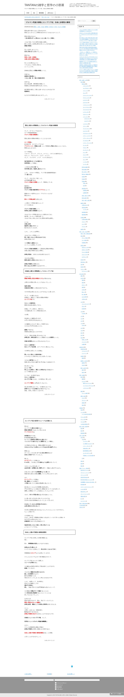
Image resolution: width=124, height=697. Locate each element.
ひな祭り (84, 313)
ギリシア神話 (85, 238)
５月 (82, 318)
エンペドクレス (86, 107)
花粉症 (83, 402)
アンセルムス (86, 140)
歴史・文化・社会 (39, 26)
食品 (83, 405)
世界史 (46, 26)
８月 (82, 328)
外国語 (80, 408)
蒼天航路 (82, 484)
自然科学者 (83, 349)
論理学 (82, 229)
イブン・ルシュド (87, 138)
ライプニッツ (86, 157)
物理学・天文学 (84, 361)
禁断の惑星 (83, 496)
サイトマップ (60, 684)
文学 (82, 437)
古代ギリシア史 (85, 247)
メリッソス (85, 90)
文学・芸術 (81, 435)
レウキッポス (86, 112)
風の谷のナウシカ (84, 470)
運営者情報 (41, 13)
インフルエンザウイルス (88, 385)
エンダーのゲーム (87, 453)
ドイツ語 (82, 412)
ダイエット (84, 400)
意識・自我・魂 (85, 195)
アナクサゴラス (86, 109)
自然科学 (81, 347)
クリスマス (84, 342)
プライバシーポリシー (61, 682)
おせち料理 (84, 296)
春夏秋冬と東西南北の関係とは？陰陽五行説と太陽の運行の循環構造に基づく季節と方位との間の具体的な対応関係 (88, 66)
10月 (82, 333)
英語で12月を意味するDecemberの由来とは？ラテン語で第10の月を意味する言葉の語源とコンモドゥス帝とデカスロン (88, 49)
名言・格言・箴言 (85, 200)
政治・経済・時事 (83, 426)
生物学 (82, 356)
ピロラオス (85, 102)
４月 (82, 316)
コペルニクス (85, 351)
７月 (82, 323)
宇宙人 (84, 183)
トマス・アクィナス (87, 142)
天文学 (83, 365)
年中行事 (81, 274)
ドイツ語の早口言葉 (86, 414)
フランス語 (83, 417)
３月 (82, 311)
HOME (27, 13)
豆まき (83, 306)
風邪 (82, 391)
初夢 (83, 287)
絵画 (82, 463)
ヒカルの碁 (83, 489)
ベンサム (85, 209)
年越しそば (84, 339)
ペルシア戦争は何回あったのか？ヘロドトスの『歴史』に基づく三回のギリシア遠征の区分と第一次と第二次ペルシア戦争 (88, 44)
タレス (84, 93)
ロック (84, 152)
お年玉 (83, 289)
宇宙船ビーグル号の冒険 (88, 455)
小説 (83, 439)
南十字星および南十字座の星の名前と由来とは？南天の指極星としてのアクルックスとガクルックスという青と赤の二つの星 (88, 39)
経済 (82, 430)
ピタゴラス (85, 100)
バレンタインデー (85, 304)
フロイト (84, 221)
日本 (82, 264)
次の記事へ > (71, 674)
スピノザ (85, 154)
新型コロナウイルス (87, 383)
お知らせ (81, 507)
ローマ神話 (84, 240)
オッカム (85, 145)
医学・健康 (81, 375)
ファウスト (85, 441)
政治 (82, 428)
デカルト (85, 147)
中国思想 (85, 190)
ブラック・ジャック (85, 472)
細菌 (83, 379)
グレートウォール (84, 494)
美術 (82, 461)
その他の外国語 (84, 424)
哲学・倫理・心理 (83, 80)
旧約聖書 (84, 212)
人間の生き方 (85, 205)
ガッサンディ (86, 150)
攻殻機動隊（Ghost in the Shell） (88, 482)
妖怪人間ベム (83, 491)
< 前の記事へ (28, 674)
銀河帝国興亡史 (86, 450)
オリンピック (85, 271)
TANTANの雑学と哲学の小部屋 (44, 5)
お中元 (83, 325)
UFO (84, 185)
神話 (82, 236)
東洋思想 (84, 188)
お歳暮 (83, 344)
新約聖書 (84, 214)
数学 (83, 370)
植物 (83, 358)
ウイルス (84, 381)
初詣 (83, 282)
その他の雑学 (82, 505)
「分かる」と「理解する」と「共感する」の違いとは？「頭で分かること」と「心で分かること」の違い (88, 54)
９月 (82, 330)
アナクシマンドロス (87, 95)
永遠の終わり (86, 448)
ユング (83, 224)
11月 (82, 335)
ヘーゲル (85, 161)
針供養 (83, 308)
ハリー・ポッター (87, 446)
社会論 (83, 179)
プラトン (85, 126)
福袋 (83, 280)
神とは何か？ (85, 171)
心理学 (82, 217)
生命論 (83, 176)
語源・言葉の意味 (83, 503)
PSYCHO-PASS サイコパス (86, 479)
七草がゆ (84, 299)
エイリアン (83, 501)
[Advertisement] (49, 111)
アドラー (84, 226)
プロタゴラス (87, 118)
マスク (83, 398)
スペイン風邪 (85, 393)
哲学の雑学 (84, 198)
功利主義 (84, 207)
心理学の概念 (85, 219)
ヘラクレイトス (86, 104)
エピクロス (85, 131)
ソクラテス (85, 123)
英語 (82, 410)
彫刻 (82, 466)
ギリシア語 (83, 419)
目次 (34, 13)
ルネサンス (84, 257)
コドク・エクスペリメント (86, 486)
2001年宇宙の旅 (84, 477)
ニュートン (84, 353)
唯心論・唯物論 (85, 174)
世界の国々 (83, 262)
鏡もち (83, 292)
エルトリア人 (85, 254)
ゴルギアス (86, 121)
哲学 (82, 82)
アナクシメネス (86, 97)
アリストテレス (86, 128)
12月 (82, 337)
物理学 (83, 362)
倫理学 (82, 203)
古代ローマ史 (53, 26)
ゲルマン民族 (61, 26)
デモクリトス (86, 114)
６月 (82, 321)
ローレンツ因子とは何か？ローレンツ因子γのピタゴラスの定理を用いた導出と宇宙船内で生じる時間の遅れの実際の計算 (88, 71)
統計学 (83, 372)
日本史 (82, 259)
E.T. (81, 498)
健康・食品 (83, 396)
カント (84, 159)
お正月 (82, 278)
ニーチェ (85, 164)
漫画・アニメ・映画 (83, 468)
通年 (82, 276)
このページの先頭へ (117, 693)
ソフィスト (85, 116)
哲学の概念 (84, 169)
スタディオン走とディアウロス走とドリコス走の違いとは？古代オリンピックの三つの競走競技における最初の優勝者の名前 (88, 58)
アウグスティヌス (87, 133)
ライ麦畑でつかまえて (88, 443)
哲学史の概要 (85, 167)
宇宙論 (83, 181)
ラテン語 (82, 421)
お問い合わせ (50, 13)
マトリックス (83, 475)
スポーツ (82, 269)
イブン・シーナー (87, 135)
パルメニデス (86, 85)
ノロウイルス (86, 388)
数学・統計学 (83, 368)
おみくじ (84, 285)
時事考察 (82, 433)
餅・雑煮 (84, 294)
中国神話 (84, 242)
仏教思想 (85, 192)
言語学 (82, 266)
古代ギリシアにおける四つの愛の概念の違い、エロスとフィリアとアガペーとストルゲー (88, 35)
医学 (82, 377)
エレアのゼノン (86, 88)
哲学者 (83, 84)
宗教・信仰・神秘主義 (85, 233)
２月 (82, 302)
